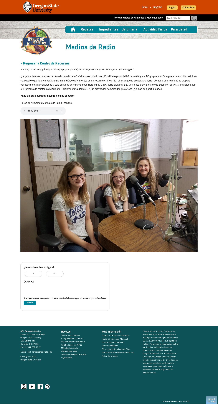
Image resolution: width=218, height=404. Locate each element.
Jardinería (129, 29)
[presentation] (47, 291)
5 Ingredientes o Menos (72, 338)
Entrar (145, 7)
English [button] (172, 7)
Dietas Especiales (69, 351)
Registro (157, 7)
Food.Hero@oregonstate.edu (39, 351)
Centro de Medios (110, 345)
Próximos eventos (110, 356)
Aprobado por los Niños (71, 344)
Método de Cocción (69, 348)
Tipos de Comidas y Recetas (73, 354)
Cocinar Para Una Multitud (73, 341)
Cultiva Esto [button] (188, 7)
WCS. (187, 401)
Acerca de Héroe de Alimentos (129, 17)
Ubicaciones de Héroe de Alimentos (118, 352)
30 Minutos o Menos (70, 335)
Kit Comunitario (155, 17)
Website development (172, 401)
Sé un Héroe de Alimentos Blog (116, 349)
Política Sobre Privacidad (113, 342)
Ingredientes (108, 29)
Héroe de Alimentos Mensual (115, 339)
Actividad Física (155, 29)
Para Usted (179, 29)
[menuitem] (73, 29)
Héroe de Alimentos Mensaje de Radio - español (46, 103)
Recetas (87, 29)
